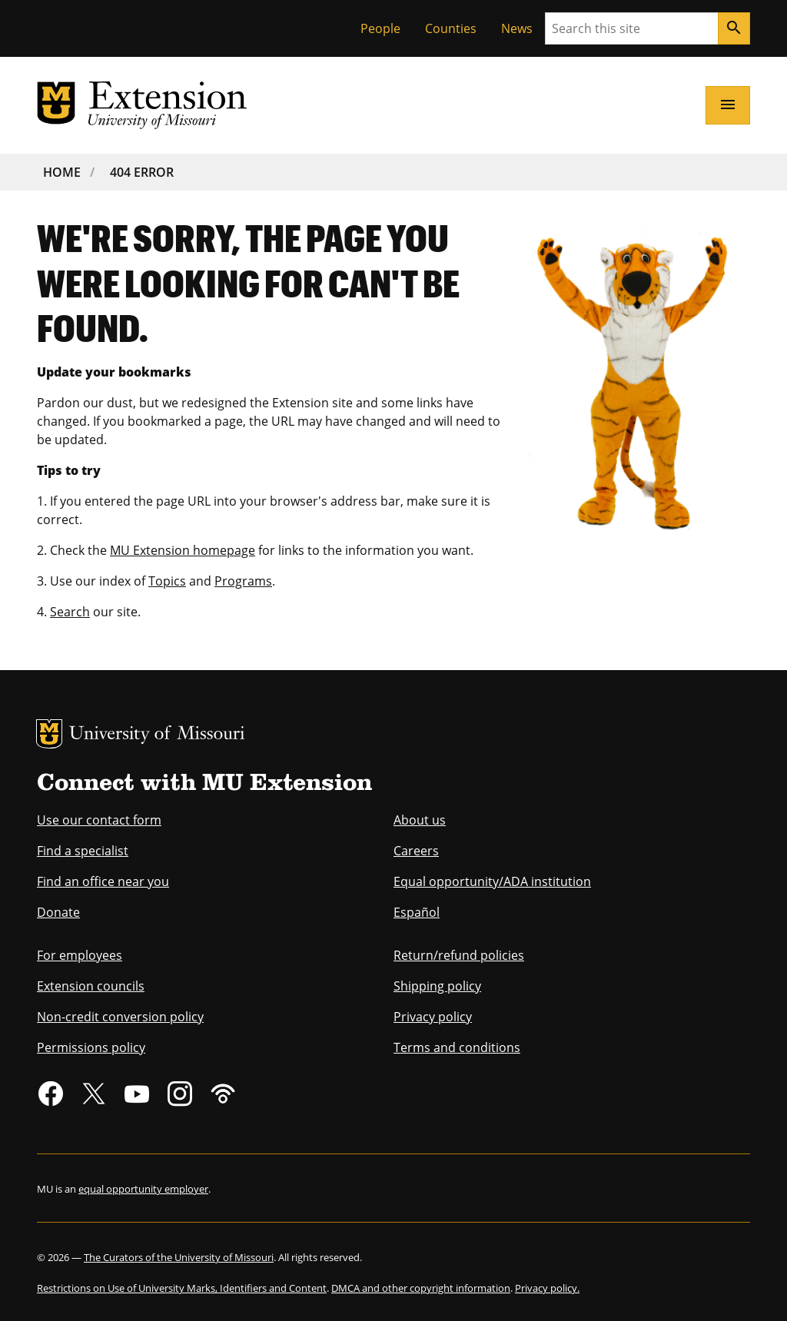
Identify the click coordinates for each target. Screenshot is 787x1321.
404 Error (142, 172)
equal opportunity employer (143, 1189)
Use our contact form (99, 820)
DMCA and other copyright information (420, 1288)
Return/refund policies (459, 955)
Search (70, 611)
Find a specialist (82, 850)
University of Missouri (157, 735)
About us (420, 820)
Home (62, 172)
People (380, 28)
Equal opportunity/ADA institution (492, 881)
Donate (58, 912)
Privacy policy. (547, 1288)
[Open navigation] (728, 105)
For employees (79, 955)
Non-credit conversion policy (120, 1016)
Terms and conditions (457, 1047)
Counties (451, 28)
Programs (243, 581)
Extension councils (90, 985)
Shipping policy (437, 985)
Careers (416, 850)
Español (417, 912)
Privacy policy (433, 1016)
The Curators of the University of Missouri (179, 1257)
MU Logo (49, 733)
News (517, 28)
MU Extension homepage (182, 550)
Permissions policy (91, 1047)
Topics (167, 581)
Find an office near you (103, 881)
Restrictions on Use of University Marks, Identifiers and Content (182, 1288)
